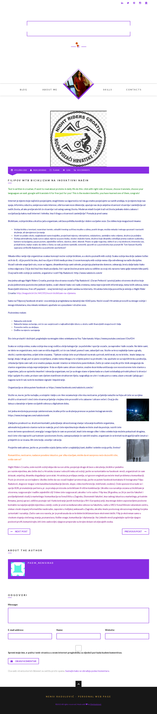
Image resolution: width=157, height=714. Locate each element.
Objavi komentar (23, 661)
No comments (83, 170)
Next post (19, 531)
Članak (56, 170)
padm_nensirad (39, 170)
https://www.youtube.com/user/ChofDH (114, 338)
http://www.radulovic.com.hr (88, 272)
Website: (110, 630)
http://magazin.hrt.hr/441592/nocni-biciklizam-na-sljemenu (46, 293)
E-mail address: (16, 630)
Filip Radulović (95, 704)
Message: (13, 604)
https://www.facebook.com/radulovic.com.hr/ (71, 387)
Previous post (135, 531)
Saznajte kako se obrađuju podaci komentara (87, 671)
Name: (59, 630)
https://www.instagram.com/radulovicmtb (28, 415)
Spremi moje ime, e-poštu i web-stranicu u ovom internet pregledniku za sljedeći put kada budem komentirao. (65, 652)
